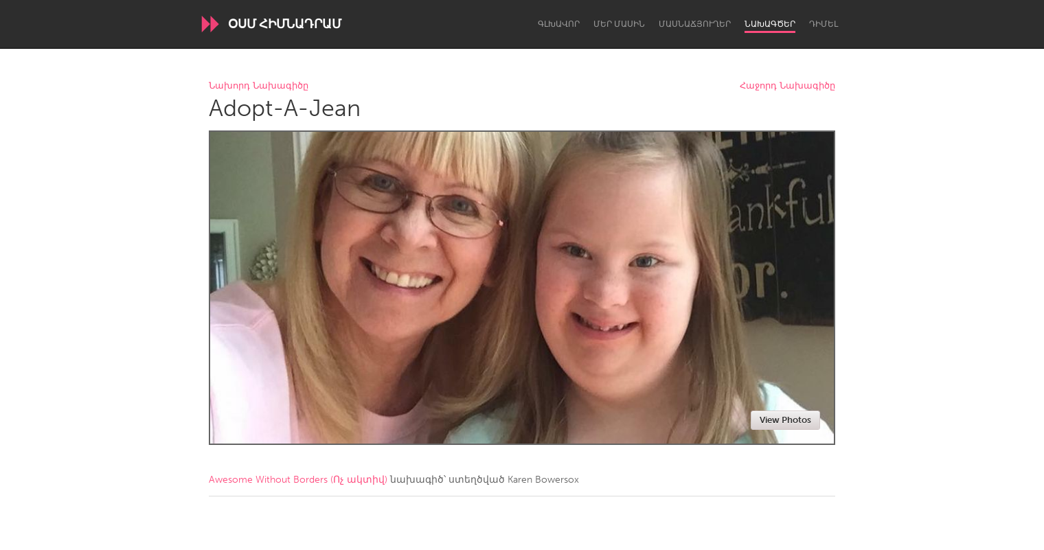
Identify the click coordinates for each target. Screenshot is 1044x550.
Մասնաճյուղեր (695, 24)
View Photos (785, 420)
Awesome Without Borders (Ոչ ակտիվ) (298, 479)
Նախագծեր (770, 24)
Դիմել (823, 24)
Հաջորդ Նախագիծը (787, 86)
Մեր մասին (619, 24)
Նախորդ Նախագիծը (258, 86)
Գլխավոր (559, 24)
